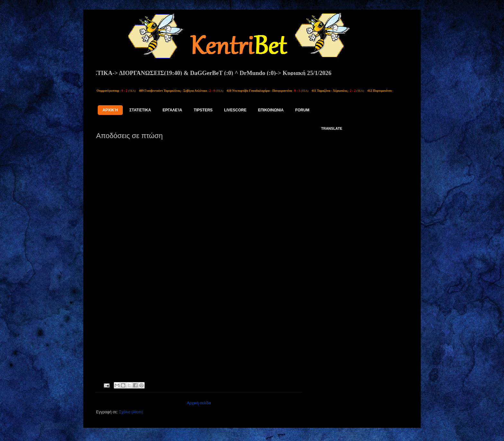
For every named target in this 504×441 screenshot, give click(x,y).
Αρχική (110, 110)
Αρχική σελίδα (199, 403)
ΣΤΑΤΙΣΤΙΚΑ (140, 110)
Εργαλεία (172, 110)
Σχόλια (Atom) (131, 412)
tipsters (203, 110)
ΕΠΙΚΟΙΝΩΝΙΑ (271, 110)
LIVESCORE (235, 110)
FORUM (302, 110)
